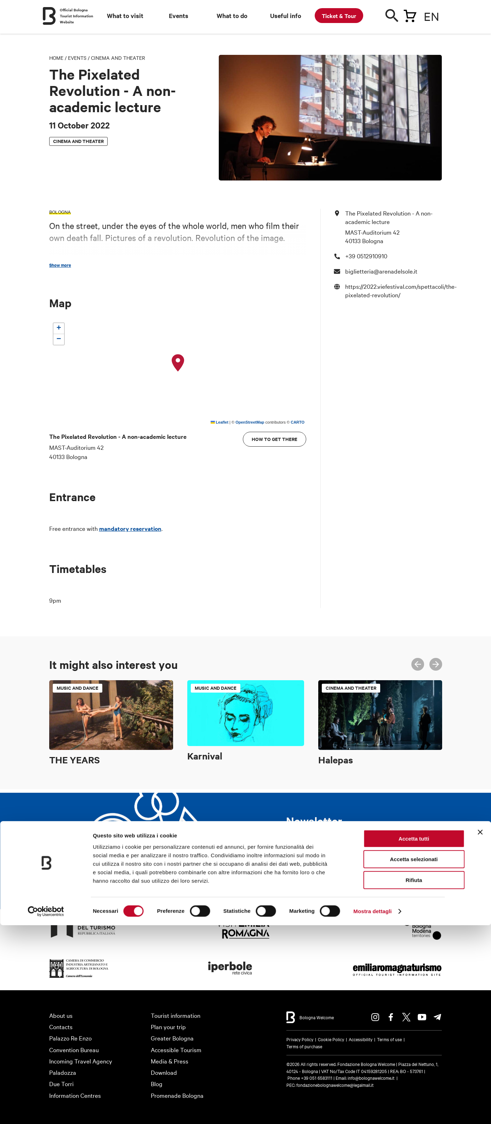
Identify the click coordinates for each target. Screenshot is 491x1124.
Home (56, 57)
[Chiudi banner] (480, 1030)
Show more (60, 265)
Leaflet (220, 422)
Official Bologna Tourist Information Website (76, 15)
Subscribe (312, 879)
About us (61, 1015)
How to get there (274, 439)
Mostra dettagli (372, 1110)
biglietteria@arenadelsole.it (381, 271)
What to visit (125, 15)
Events (178, 15)
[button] (178, 363)
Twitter (406, 1017)
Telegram (437, 1017)
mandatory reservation (130, 528)
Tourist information (175, 1015)
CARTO (297, 422)
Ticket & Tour (339, 15)
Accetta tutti (414, 1037)
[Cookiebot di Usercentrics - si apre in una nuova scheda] (46, 1110)
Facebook (391, 1017)
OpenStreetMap (249, 422)
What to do (232, 15)
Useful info (285, 15)
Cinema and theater (118, 57)
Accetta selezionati (414, 1058)
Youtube (422, 1017)
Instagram (375, 1017)
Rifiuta (414, 1079)
